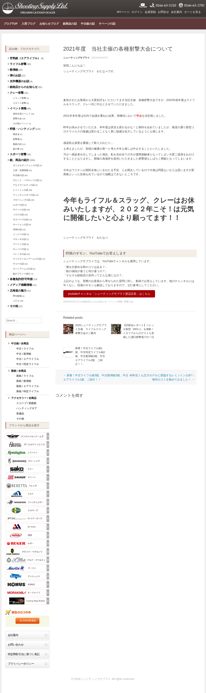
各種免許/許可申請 (21, 279)
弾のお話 (15, 75)
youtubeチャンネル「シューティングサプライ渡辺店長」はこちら (109, 293)
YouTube (143, 5)
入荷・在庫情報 (20, 170)
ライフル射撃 (18, 63)
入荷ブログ (28, 23)
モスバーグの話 (20, 219)
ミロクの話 (18, 214)
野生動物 (17, 296)
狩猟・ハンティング (22, 128)
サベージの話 (107, 23)
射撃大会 (128, 301)
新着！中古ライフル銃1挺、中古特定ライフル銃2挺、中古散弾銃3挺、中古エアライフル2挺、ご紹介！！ (90, 356)
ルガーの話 (18, 205)
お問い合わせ (16, 644)
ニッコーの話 (19, 234)
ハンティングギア (26, 408)
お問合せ (163, 11)
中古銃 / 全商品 (20, 343)
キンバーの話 (19, 249)
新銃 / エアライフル (27, 386)
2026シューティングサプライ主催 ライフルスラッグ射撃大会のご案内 (91, 329)
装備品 (20, 413)
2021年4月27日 (100, 57)
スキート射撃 (19, 103)
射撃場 (16, 139)
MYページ (123, 11)
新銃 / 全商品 (18, 371)
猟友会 (16, 134)
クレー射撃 (17, 92)
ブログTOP (11, 23)
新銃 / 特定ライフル (27, 391)
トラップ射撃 (19, 98)
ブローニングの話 (21, 200)
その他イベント (20, 123)
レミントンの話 (20, 190)
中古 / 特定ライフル (27, 364)
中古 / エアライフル (27, 359)
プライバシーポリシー (21, 663)
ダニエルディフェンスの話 (26, 165)
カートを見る (192, 11)
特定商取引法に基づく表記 (24, 654)
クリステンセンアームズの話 (27, 259)
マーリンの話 (19, 244)
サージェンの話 (20, 224)
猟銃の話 (17, 144)
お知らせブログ (49, 23)
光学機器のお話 (19, 81)
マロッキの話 (19, 239)
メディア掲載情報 (21, 284)
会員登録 (150, 11)
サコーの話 (18, 264)
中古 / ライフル (25, 348)
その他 (14, 306)
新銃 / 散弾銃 (23, 381)
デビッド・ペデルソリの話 (26, 180)
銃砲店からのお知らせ (95, 301)
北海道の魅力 (18, 290)
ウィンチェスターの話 (24, 195)
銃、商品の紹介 (19, 160)
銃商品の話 (70, 23)
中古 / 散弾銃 (23, 353)
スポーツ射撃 (18, 154)
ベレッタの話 (19, 254)
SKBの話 (17, 229)
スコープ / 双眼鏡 (26, 403)
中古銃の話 (88, 23)
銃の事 (16, 149)
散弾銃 (14, 69)
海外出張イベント (21, 114)
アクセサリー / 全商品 (24, 398)
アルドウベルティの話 (24, 185)
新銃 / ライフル (25, 375)
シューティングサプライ (35, 8)
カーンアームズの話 (23, 269)
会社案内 (176, 11)
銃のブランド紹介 (21, 273)
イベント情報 (115, 301)
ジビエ (16, 300)
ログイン (137, 11)
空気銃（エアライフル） (25, 58)
